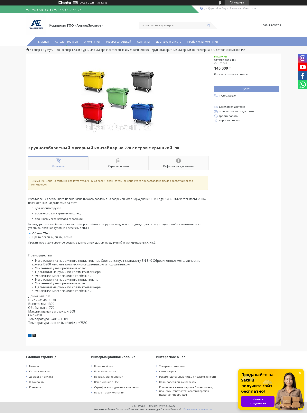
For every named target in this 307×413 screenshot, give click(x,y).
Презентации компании (109, 392)
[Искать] (208, 25)
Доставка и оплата (168, 41)
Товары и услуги (42, 50)
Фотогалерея (167, 371)
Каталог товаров (66, 41)
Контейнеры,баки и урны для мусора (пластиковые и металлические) (102, 50)
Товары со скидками (172, 366)
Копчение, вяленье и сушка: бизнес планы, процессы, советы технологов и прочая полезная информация (186, 390)
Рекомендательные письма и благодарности (187, 376)
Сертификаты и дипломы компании (116, 387)
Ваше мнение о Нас (106, 382)
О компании (92, 41)
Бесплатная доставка (232, 106)
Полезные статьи (105, 371)
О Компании (36, 382)
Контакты (143, 41)
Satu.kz (171, 405)
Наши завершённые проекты (177, 382)
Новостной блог (104, 366)
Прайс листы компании (202, 41)
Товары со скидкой (118, 41)
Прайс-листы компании (108, 376)
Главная (43, 41)
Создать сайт (87, 2)
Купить (246, 89)
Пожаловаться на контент (198, 409)
